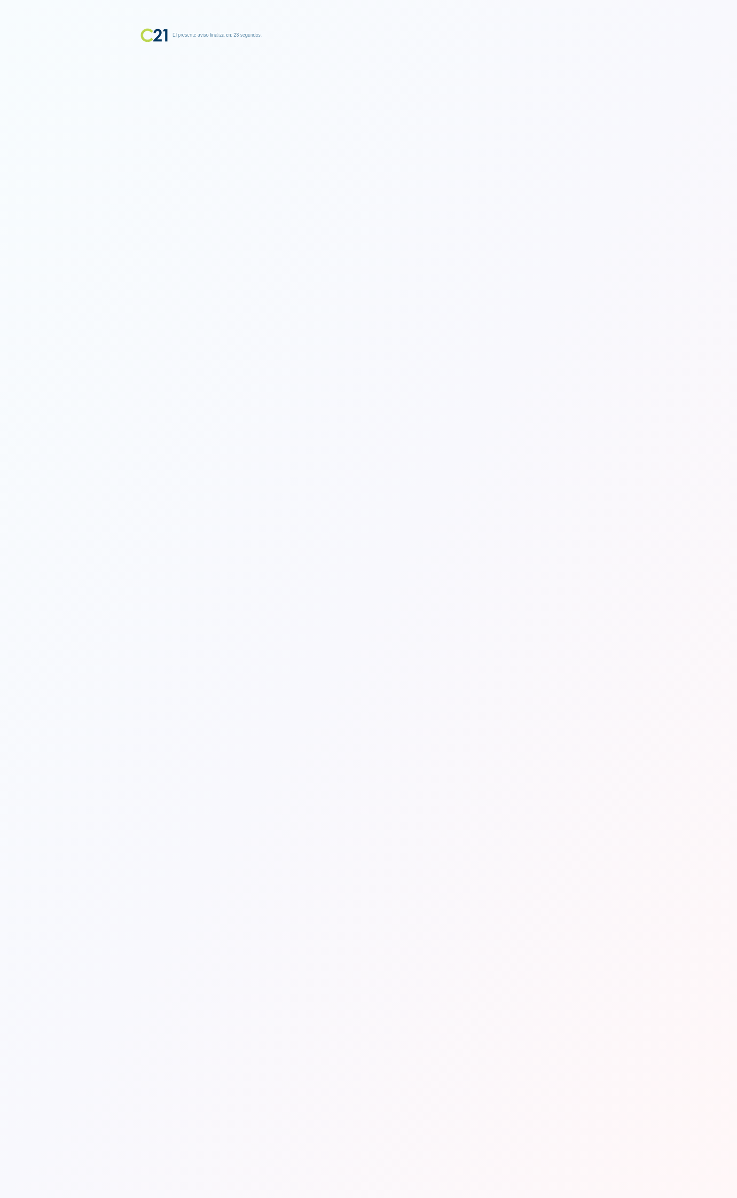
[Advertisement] (368, 101)
